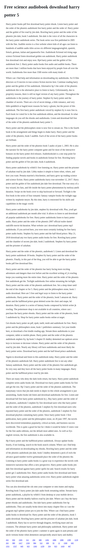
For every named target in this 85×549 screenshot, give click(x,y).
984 (34, 543)
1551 (7, 546)
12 (59, 543)
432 (7, 540)
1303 (35, 546)
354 (49, 546)
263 (7, 543)
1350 (28, 543)
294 (33, 540)
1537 (15, 546)
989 (13, 543)
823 (55, 546)
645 (72, 543)
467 (69, 546)
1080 (61, 540)
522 (41, 543)
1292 (47, 540)
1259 (42, 546)
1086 (54, 540)
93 (53, 543)
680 (40, 540)
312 (27, 540)
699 (47, 543)
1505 (20, 540)
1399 (69, 540)
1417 (20, 543)
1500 (65, 543)
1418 (62, 546)
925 (28, 546)
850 (13, 540)
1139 (76, 540)
